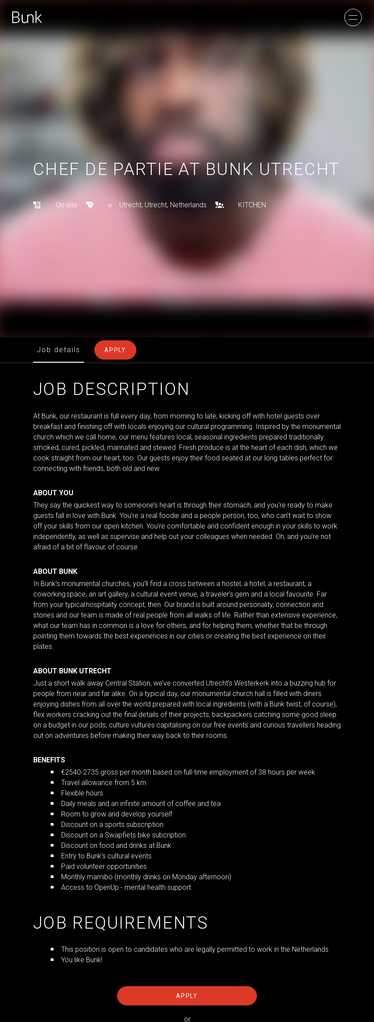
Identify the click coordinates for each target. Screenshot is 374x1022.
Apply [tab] (115, 349)
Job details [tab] (58, 350)
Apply (187, 995)
